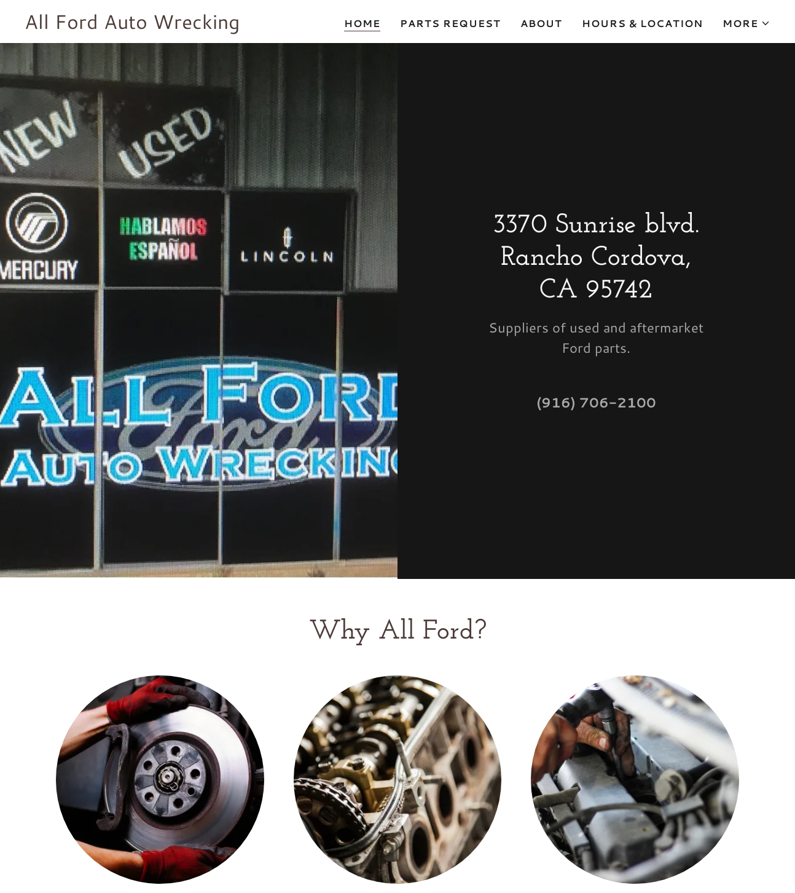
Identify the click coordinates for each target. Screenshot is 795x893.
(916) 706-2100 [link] (596, 402)
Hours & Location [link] (642, 23)
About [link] (541, 23)
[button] (746, 23)
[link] (132, 25)
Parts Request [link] (450, 23)
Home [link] (362, 23)
